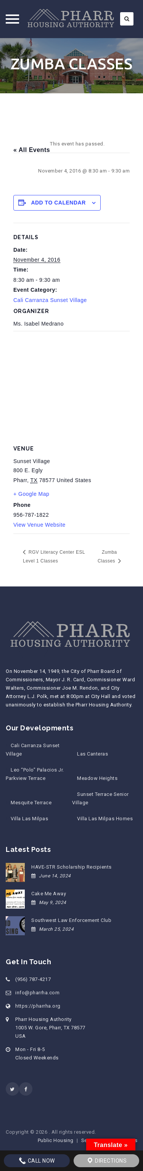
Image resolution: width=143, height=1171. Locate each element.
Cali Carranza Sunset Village (50, 300)
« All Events (31, 150)
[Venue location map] (71, 386)
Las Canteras (92, 754)
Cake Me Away (48, 893)
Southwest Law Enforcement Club (71, 920)
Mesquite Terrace (31, 802)
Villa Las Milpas (29, 818)
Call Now (37, 1161)
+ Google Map (31, 494)
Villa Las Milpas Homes (105, 818)
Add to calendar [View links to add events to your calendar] (58, 203)
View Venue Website (39, 525)
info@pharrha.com (37, 992)
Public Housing (56, 1140)
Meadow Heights (97, 778)
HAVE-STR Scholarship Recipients (71, 867)
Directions (106, 1161)
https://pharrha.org (38, 1006)
